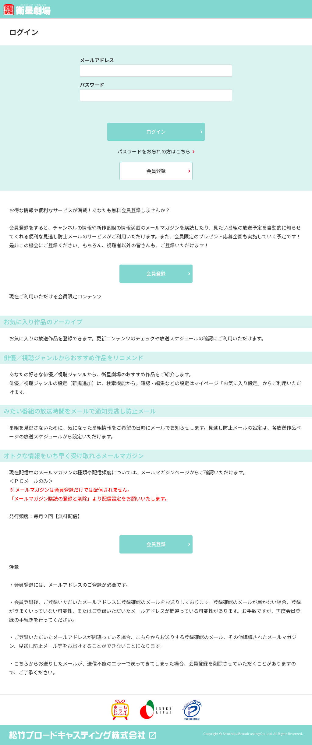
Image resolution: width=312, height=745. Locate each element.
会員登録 (156, 170)
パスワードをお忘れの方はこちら (153, 151)
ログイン (156, 131)
